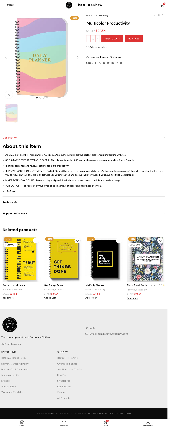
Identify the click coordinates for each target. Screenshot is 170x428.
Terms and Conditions (13, 392)
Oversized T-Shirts (67, 363)
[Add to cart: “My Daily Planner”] (91, 298)
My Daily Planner (94, 285)
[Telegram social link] (121, 63)
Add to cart (112, 38)
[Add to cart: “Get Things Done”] (50, 298)
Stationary (102, 15)
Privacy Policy (8, 386)
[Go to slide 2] (40, 98)
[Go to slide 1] (37, 98)
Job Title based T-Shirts (70, 369)
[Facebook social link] (95, 63)
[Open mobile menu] (8, 5)
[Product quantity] (93, 38)
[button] (6, 57)
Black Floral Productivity (141, 285)
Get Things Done (53, 285)
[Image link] (9, 324)
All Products (63, 398)
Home (89, 15)
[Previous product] (155, 15)
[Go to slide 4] (47, 98)
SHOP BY (62, 352)
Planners (104, 57)
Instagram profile (10, 375)
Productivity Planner (14, 285)
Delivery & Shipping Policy (14, 363)
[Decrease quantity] (88, 38)
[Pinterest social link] (108, 63)
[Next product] (163, 15)
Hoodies (61, 375)
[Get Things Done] (63, 259)
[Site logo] (69, 4)
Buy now (133, 38)
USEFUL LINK (8, 352)
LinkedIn (5, 380)
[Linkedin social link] (113, 63)
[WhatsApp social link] (117, 63)
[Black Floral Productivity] (146, 259)
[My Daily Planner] (104, 259)
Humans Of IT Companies (15, 369)
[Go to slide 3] (43, 98)
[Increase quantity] (98, 38)
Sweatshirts (63, 380)
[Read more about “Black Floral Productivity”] (132, 298)
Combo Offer (64, 386)
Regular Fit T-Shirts (67, 357)
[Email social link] (104, 63)
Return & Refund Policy (13, 357)
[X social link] (99, 63)
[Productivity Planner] (22, 259)
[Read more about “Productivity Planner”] (8, 298)
